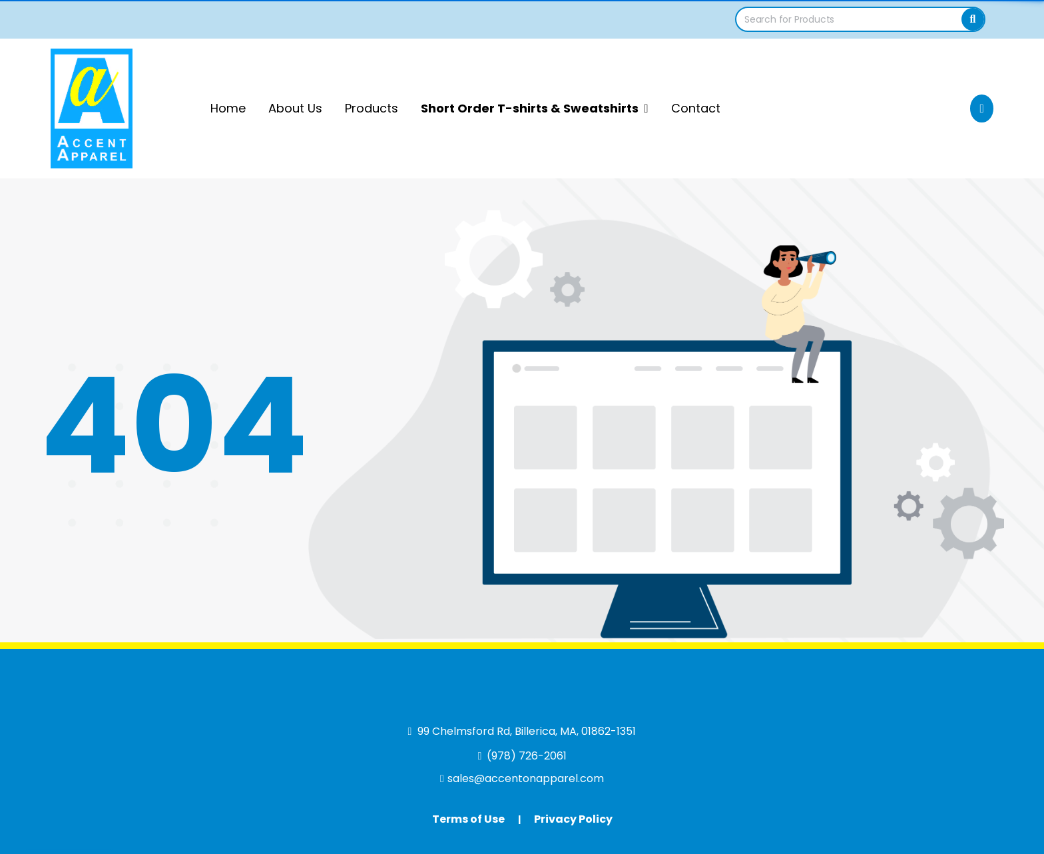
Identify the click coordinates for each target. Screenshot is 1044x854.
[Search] (972, 19)
